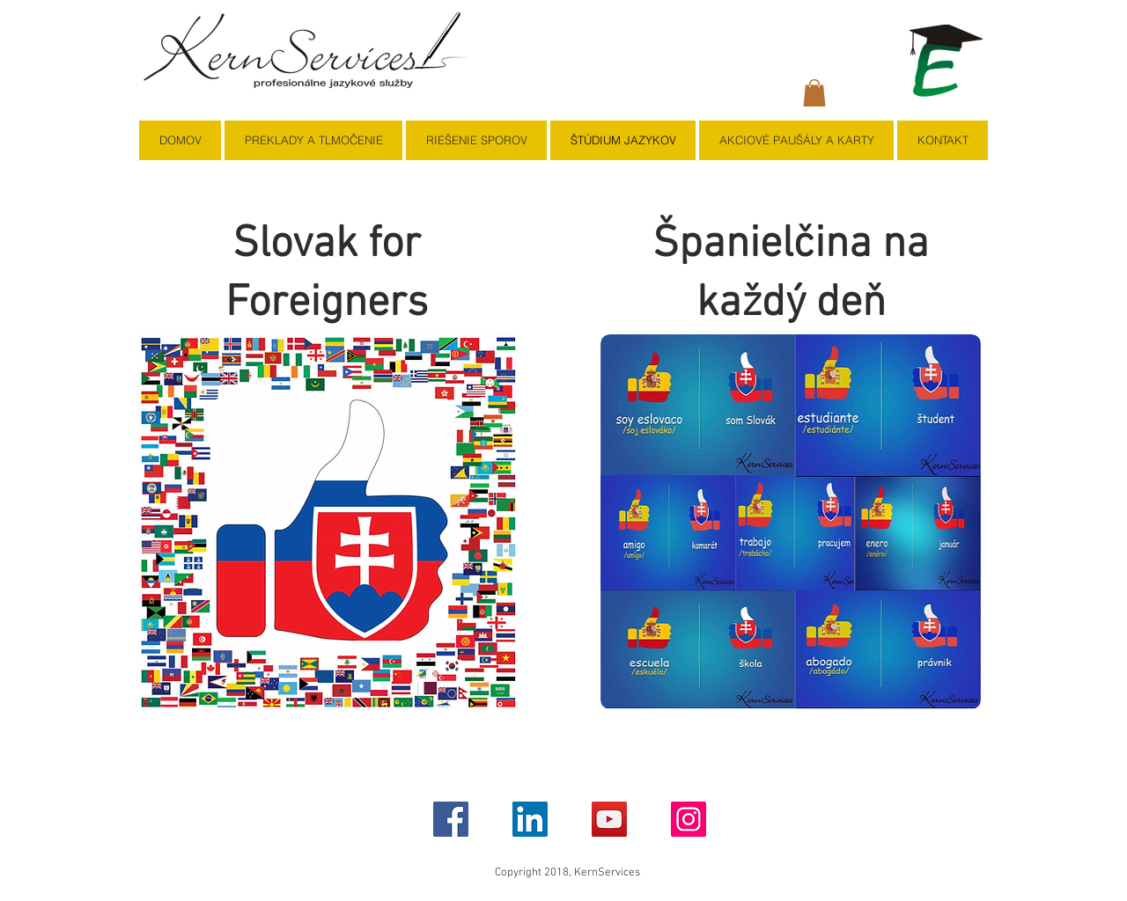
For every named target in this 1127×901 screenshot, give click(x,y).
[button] (814, 92)
